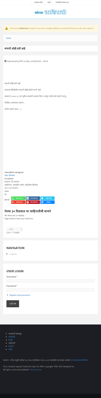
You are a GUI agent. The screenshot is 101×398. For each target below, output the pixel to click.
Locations (13, 254)
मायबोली (11, 337)
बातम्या (11, 346)
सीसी (10, 349)
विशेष (10, 340)
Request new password (20, 295)
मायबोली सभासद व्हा (62, 2)
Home (8, 38)
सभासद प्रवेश (38, 2)
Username (11, 276)
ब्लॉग (49, 2)
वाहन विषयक (9, 175)
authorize (23, 28)
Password (11, 286)
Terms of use (35, 370)
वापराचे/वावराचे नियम (79, 360)
